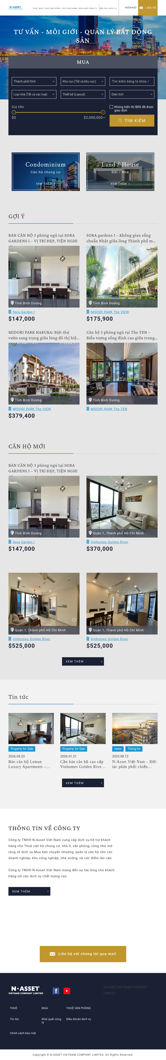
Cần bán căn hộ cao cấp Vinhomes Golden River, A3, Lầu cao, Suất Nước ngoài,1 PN (82, 768)
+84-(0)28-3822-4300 (87, 936)
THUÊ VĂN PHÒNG (52, 8)
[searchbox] (82, 81)
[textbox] (34, 81)
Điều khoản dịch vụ (78, 1019)
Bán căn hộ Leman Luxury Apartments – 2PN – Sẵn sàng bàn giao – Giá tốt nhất (30, 768)
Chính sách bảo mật (22, 1030)
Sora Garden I (24, 318)
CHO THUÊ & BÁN (69, 8)
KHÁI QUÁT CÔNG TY (88, 8)
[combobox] (34, 81)
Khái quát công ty (51, 1020)
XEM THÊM (79, 666)
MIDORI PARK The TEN (109, 415)
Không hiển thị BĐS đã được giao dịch (133, 108)
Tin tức (13, 1019)
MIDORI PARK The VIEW (110, 318)
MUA (41, 8)
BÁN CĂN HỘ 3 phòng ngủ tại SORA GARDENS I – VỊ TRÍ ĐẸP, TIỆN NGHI (43, 244)
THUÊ (35, 8)
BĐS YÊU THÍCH (108, 8)
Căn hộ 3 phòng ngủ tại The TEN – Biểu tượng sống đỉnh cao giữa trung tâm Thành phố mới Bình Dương (120, 341)
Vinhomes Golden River (109, 548)
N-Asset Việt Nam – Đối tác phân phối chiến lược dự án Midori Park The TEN (134, 768)
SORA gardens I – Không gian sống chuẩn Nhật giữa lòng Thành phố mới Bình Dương (121, 244)
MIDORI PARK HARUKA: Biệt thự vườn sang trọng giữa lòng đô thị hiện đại (43, 341)
